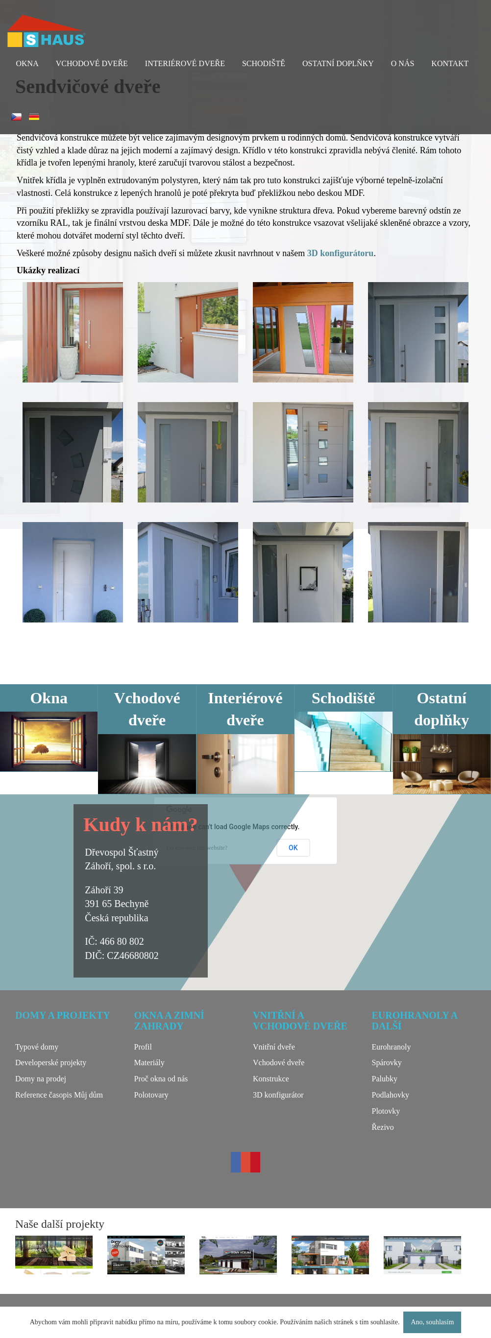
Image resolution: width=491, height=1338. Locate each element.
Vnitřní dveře (274, 1047)
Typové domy (36, 1047)
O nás (403, 63)
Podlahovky (390, 1095)
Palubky (384, 1079)
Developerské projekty (50, 1062)
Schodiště (263, 63)
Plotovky (386, 1111)
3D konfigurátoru (340, 253)
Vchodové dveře (92, 63)
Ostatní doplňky (338, 63)
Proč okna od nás (161, 1079)
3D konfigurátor (278, 1095)
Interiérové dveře (185, 63)
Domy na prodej (40, 1079)
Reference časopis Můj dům (59, 1095)
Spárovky (387, 1062)
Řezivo (383, 1127)
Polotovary (151, 1095)
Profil (143, 1047)
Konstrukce (271, 1079)
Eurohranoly (391, 1047)
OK (293, 848)
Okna (27, 63)
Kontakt (449, 63)
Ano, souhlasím (432, 1322)
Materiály (149, 1062)
